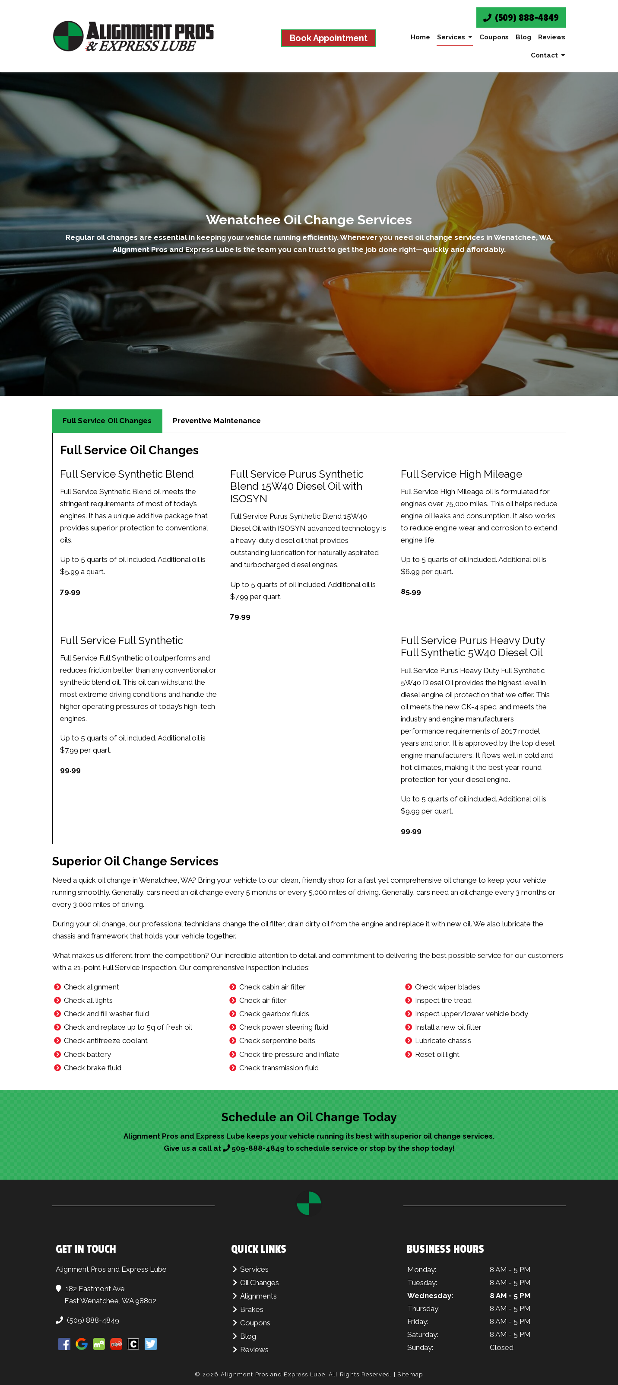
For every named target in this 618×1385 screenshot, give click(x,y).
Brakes (251, 1309)
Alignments (258, 1296)
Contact (544, 55)
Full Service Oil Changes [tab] (107, 420)
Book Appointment (329, 38)
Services (451, 37)
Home (420, 37)
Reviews (551, 37)
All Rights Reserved (359, 1374)
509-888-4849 (258, 1148)
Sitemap (410, 1374)
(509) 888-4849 (521, 17)
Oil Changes (259, 1282)
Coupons (494, 37)
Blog (523, 37)
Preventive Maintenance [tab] (217, 420)
